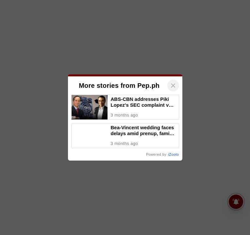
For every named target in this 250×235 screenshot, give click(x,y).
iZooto (220, 213)
